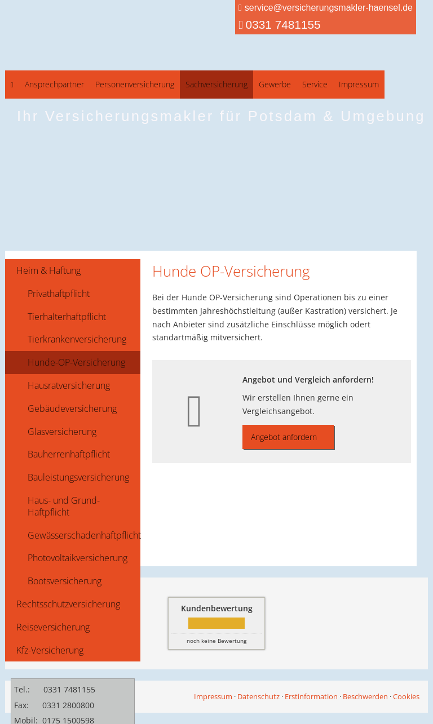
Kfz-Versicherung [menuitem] (49, 650)
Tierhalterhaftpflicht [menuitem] (67, 316)
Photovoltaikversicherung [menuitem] (77, 558)
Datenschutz (258, 696)
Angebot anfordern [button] (284, 437)
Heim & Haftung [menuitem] (48, 270)
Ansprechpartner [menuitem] (54, 84)
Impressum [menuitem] (359, 84)
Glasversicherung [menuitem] (62, 431)
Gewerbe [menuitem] (275, 84)
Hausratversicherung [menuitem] (69, 385)
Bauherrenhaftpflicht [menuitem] (69, 454)
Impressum (213, 696)
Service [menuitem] (315, 84)
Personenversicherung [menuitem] (134, 84)
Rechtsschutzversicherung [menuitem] (68, 604)
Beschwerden (365, 696)
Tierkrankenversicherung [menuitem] (77, 339)
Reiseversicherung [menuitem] (53, 627)
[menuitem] (12, 84)
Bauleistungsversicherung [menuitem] (78, 477)
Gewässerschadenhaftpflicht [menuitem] (84, 535)
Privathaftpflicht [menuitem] (59, 293)
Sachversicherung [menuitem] (216, 84)
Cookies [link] (406, 696)
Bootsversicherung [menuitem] (64, 581)
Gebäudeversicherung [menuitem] (72, 408)
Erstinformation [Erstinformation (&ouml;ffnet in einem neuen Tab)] (311, 696)
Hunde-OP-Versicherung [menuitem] (76, 362)
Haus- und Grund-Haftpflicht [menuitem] (64, 506)
